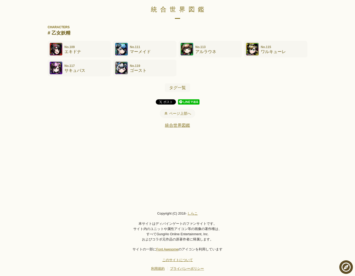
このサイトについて (177, 260)
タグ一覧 (177, 87)
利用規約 (158, 269)
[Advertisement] (177, 169)
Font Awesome (167, 249)
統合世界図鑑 (179, 9)
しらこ (192, 213)
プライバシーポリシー (187, 269)
